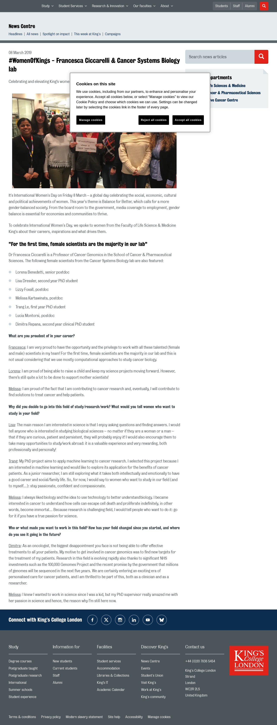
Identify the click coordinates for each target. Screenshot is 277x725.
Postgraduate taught (28, 669)
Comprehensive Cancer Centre (214, 100)
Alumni (249, 6)
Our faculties (145, 6)
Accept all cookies (188, 120)
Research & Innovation (111, 6)
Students (221, 6)
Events (160, 669)
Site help (114, 717)
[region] (140, 102)
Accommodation (116, 669)
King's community (160, 698)
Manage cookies (159, 717)
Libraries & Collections (116, 676)
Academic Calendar (116, 690)
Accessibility (134, 717)
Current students (72, 669)
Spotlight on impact (56, 34)
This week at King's (87, 34)
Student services (116, 662)
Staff (236, 6)
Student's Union (160, 676)
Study (49, 6)
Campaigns (113, 34)
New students (72, 662)
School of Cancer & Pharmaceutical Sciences (225, 92)
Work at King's (160, 690)
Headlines (15, 34)
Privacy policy (51, 717)
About (168, 6)
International (28, 683)
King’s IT (116, 683)
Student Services (74, 6)
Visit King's (160, 683)
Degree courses (28, 662)
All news (32, 34)
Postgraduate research (28, 676)
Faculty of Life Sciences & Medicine (217, 85)
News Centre (22, 26)
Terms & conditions (22, 717)
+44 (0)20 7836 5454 (200, 661)
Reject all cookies (154, 120)
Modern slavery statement (84, 717)
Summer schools (28, 690)
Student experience (28, 698)
